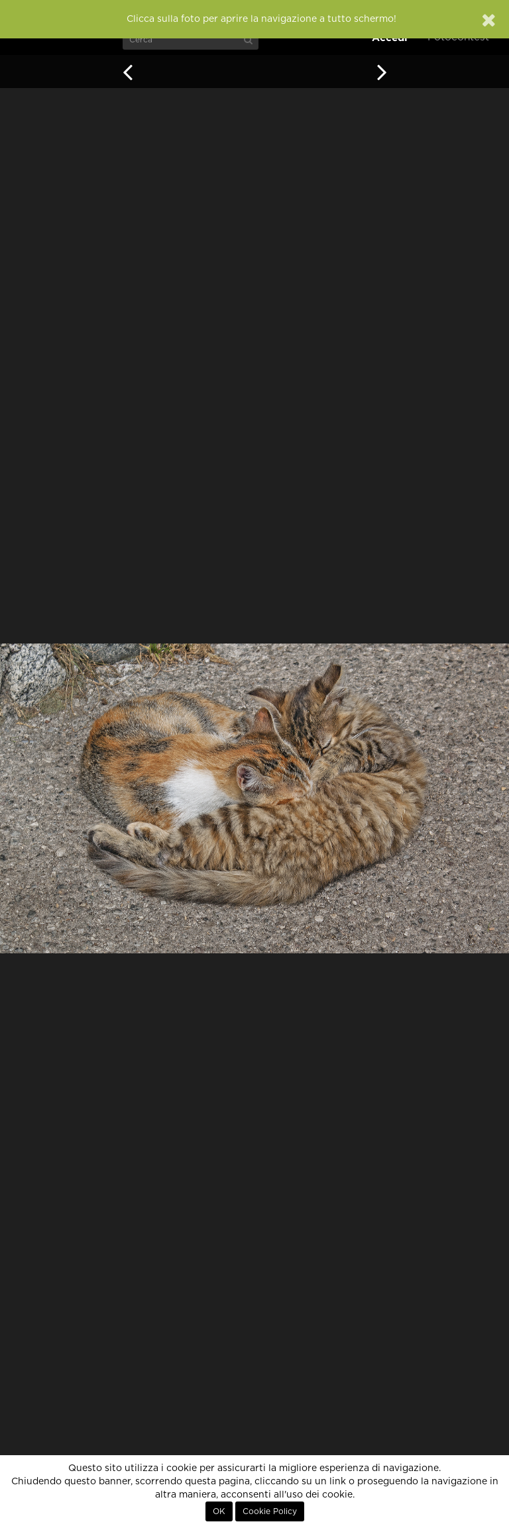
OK (219, 1511)
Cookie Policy (270, 1511)
